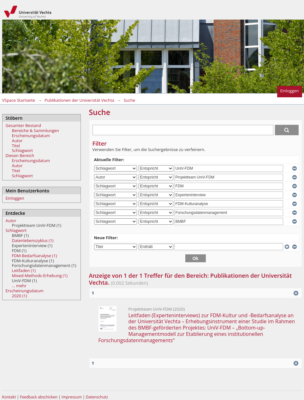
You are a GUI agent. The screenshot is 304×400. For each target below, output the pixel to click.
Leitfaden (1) (24, 270)
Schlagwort (22, 150)
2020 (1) (19, 296)
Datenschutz (97, 397)
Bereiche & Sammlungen (35, 130)
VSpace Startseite (18, 100)
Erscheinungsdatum (31, 135)
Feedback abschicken (38, 397)
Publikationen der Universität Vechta (79, 100)
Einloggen (289, 91)
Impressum (72, 397)
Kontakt (9, 397)
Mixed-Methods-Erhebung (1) (40, 275)
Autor (17, 140)
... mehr (19, 285)
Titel (16, 145)
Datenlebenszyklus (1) (33, 240)
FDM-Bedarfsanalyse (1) (34, 255)
